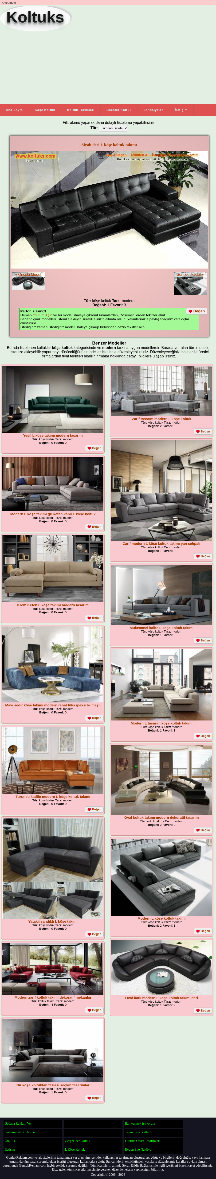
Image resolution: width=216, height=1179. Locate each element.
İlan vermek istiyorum (140, 1123)
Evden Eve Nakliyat (138, 1149)
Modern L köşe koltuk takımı (161, 918)
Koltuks (35, 17)
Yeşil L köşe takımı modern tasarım (53, 435)
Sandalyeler (153, 110)
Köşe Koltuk (45, 110)
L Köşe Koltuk (75, 1149)
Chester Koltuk (118, 110)
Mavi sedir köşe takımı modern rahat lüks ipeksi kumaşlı (53, 705)
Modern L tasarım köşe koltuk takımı (161, 723)
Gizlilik (10, 1141)
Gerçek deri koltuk (77, 1141)
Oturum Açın (42, 315)
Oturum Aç (9, 2)
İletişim (181, 110)
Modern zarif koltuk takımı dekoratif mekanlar (53, 997)
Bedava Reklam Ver (18, 1123)
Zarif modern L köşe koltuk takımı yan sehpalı (161, 544)
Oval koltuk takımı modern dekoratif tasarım (161, 817)
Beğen (197, 311)
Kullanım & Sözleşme (20, 1132)
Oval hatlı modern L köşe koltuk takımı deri (161, 998)
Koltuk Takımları (80, 110)
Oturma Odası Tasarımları (142, 1141)
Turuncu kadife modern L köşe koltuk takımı (53, 797)
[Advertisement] (106, 68)
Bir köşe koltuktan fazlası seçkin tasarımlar (53, 1085)
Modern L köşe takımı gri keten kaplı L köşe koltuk (53, 514)
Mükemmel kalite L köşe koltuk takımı (161, 628)
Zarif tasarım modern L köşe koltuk (161, 419)
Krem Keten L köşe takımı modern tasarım (53, 605)
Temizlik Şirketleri (137, 1132)
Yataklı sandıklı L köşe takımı (53, 921)
